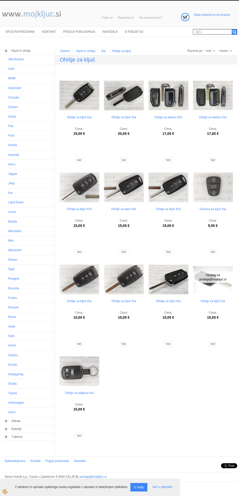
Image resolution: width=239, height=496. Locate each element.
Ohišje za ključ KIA (79, 209)
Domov (65, 51)
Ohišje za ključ (121, 51)
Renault (13, 307)
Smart (12, 345)
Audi (11, 69)
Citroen (13, 107)
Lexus (12, 212)
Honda (12, 145)
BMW (12, 78)
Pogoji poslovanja (79, 32)
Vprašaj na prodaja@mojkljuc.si (212, 277)
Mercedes (15, 231)
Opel (11, 269)
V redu (139, 487)
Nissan (13, 259)
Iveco (12, 164)
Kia (10, 193)
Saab (11, 326)
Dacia (12, 116)
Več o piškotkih (162, 487)
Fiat (10, 126)
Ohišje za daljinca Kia (79, 393)
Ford (11, 135)
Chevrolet (14, 88)
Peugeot (14, 278)
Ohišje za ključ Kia (79, 117)
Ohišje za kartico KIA (168, 117)
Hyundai (13, 155)
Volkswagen (16, 402)
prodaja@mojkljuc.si (93, 476)
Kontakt (49, 32)
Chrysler (14, 97)
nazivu (225, 51)
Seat (11, 336)
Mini (11, 240)
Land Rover (16, 202)
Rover (12, 317)
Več (79, 160)
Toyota (12, 393)
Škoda (12, 383)
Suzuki (12, 364)
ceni (210, 51)
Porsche (13, 288)
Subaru (13, 355)
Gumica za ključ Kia (213, 209)
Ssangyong (15, 374)
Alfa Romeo (16, 59)
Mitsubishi (15, 250)
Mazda (12, 221)
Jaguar (13, 174)
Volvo (12, 412)
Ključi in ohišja (85, 51)
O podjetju (134, 32)
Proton (12, 298)
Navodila (110, 32)
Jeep (11, 183)
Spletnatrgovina (20, 32)
